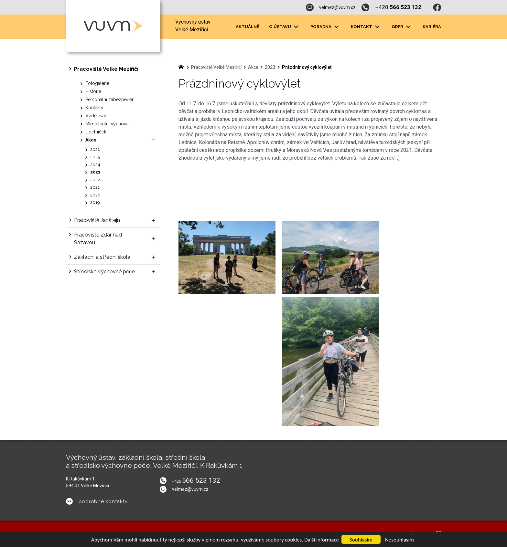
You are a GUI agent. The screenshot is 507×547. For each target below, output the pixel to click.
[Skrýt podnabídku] (153, 69)
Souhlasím (361, 539)
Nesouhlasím (399, 539)
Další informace (321, 539)
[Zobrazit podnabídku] (153, 220)
